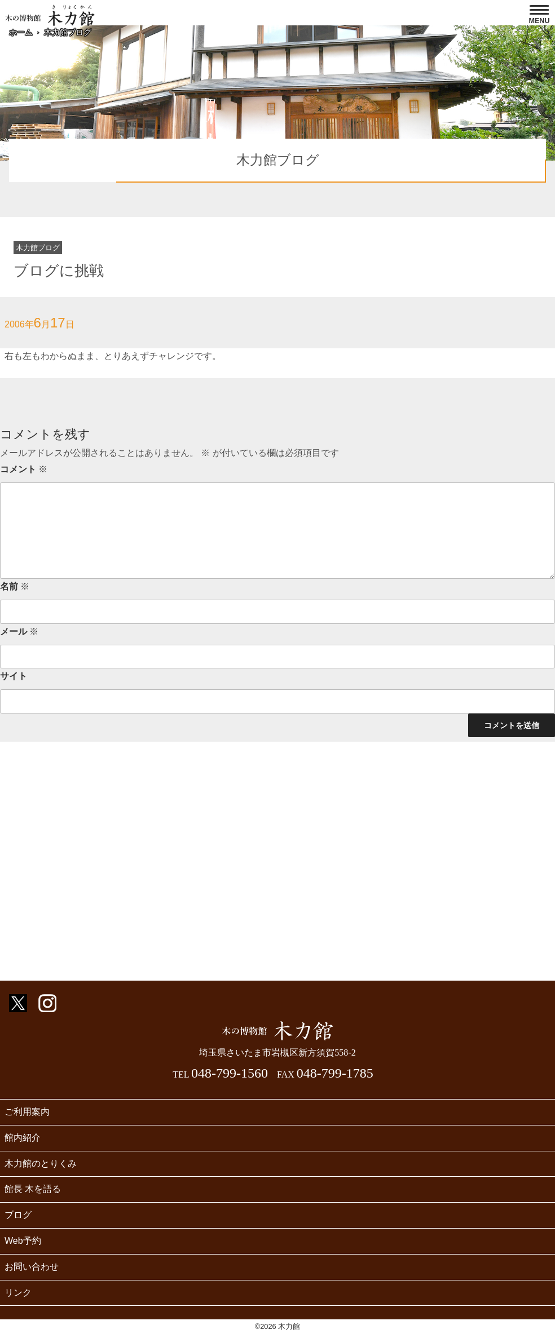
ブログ (18, 1215)
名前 (14, 586)
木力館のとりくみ (41, 1163)
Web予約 (23, 1241)
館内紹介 (23, 1137)
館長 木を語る (33, 1189)
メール (19, 631)
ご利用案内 (27, 1111)
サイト (13, 676)
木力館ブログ (67, 32)
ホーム (21, 32)
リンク (18, 1292)
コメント (23, 469)
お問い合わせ (32, 1266)
